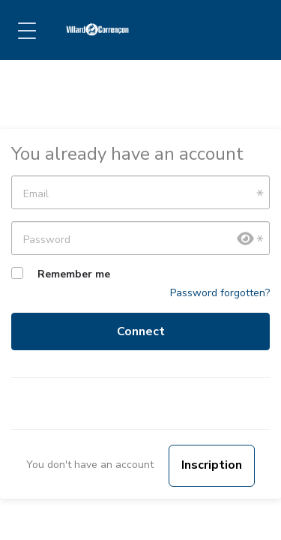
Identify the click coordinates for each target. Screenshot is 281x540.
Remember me (73, 274)
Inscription (211, 465)
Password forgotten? (220, 293)
